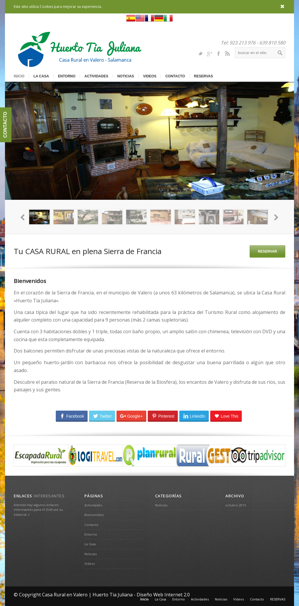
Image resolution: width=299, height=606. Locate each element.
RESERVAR (267, 251)
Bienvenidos (94, 515)
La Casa (41, 76)
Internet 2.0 (177, 594)
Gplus (209, 53)
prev (23, 217)
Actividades (96, 76)
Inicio (19, 76)
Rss (227, 53)
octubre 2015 (235, 505)
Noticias (125, 76)
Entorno (67, 76)
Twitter (200, 53)
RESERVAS (203, 76)
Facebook (218, 53)
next (276, 217)
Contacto (175, 76)
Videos (149, 76)
